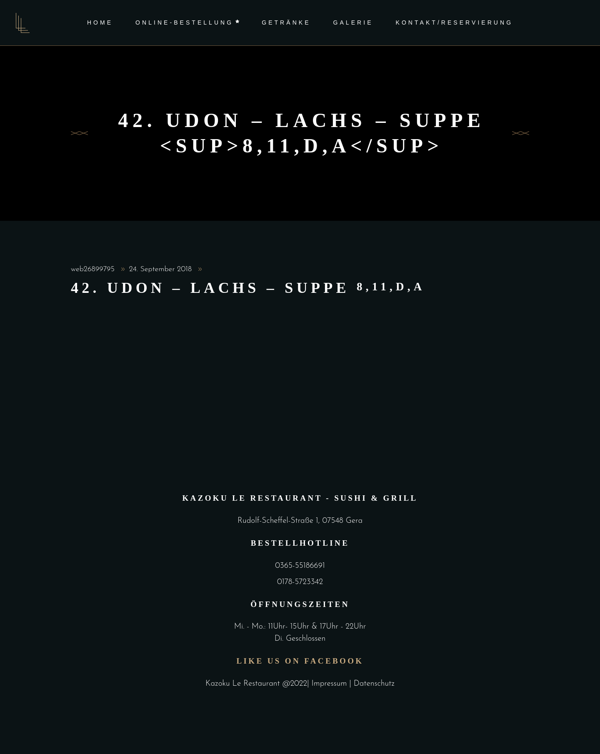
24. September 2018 (161, 269)
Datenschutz (374, 684)
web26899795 (94, 269)
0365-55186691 (300, 566)
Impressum (331, 684)
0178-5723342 (300, 582)
